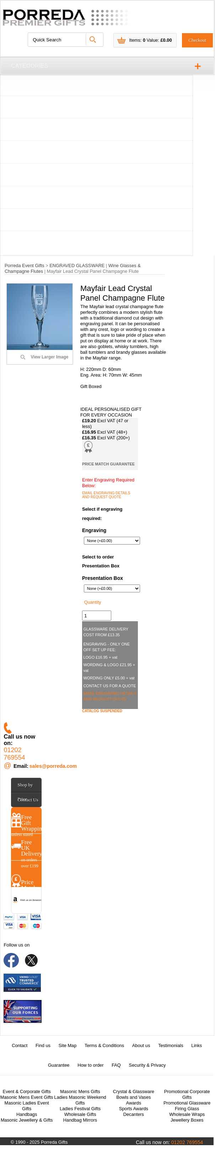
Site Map (68, 1045)
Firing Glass (187, 1108)
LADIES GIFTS (96, 85)
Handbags (26, 1114)
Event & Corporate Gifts (27, 1091)
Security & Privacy (147, 1065)
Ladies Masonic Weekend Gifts (80, 1100)
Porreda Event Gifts (24, 265)
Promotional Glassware (186, 1103)
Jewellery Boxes (187, 1120)
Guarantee (58, 1065)
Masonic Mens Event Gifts (26, 1097)
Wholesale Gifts (80, 1114)
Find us (43, 1045)
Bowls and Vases (133, 1097)
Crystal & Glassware (133, 1091)
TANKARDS (96, 153)
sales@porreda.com (53, 766)
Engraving (94, 530)
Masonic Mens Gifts (80, 1091)
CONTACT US (96, 220)
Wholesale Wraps (187, 1114)
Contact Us (28, 799)
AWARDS (96, 198)
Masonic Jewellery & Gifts (27, 1120)
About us (141, 1045)
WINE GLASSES (96, 108)
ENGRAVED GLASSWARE (96, 175)
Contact (19, 1045)
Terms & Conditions (104, 1045)
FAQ (116, 1065)
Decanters (133, 1114)
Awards (133, 1103)
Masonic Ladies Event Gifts (27, 1105)
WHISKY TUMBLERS (96, 130)
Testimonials (170, 1045)
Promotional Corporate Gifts (187, 1094)
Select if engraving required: (102, 513)
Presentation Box (102, 578)
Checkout (197, 40)
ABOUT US (96, 243)
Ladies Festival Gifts (80, 1108)
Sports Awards (133, 1108)
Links (196, 1045)
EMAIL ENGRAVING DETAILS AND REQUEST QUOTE (106, 495)
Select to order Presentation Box (100, 561)
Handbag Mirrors (80, 1120)
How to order (90, 1065)
